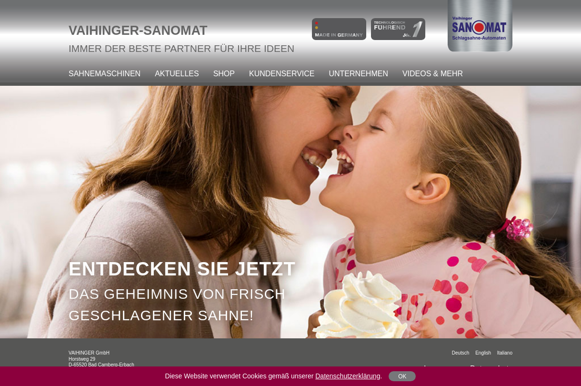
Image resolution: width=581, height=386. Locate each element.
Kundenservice (282, 74)
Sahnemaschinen (104, 74)
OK (402, 376)
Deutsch (461, 353)
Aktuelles (177, 74)
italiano (504, 353)
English (483, 353)
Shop (224, 74)
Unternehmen (358, 74)
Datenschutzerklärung (347, 376)
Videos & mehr (432, 74)
